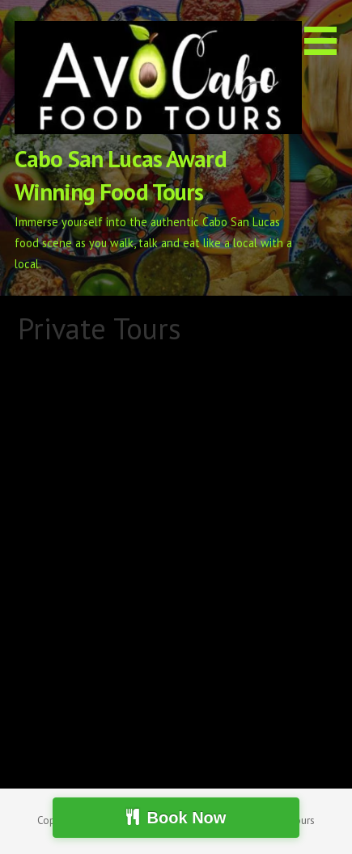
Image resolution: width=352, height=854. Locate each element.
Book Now (187, 818)
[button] (326, 30)
